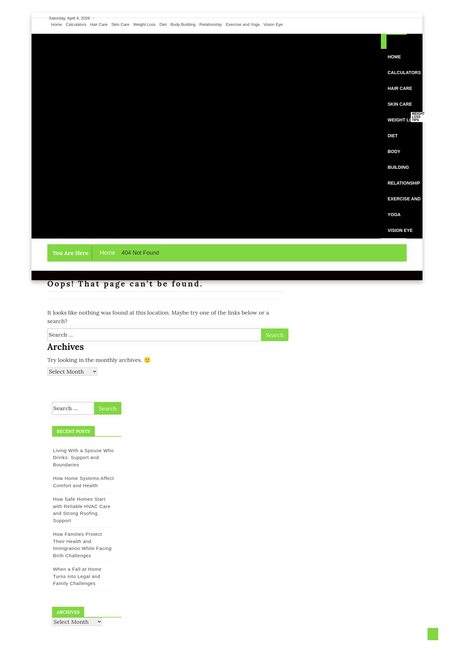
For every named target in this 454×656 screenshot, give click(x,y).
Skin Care (120, 24)
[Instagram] (396, 18)
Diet (163, 24)
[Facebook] (384, 18)
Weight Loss (144, 24)
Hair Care (99, 24)
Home (56, 24)
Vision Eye (273, 24)
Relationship (210, 24)
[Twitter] (390, 18)
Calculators (76, 24)
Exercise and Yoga (243, 24)
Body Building (183, 24)
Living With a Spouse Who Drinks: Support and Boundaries (83, 457)
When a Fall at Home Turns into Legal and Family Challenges (77, 576)
